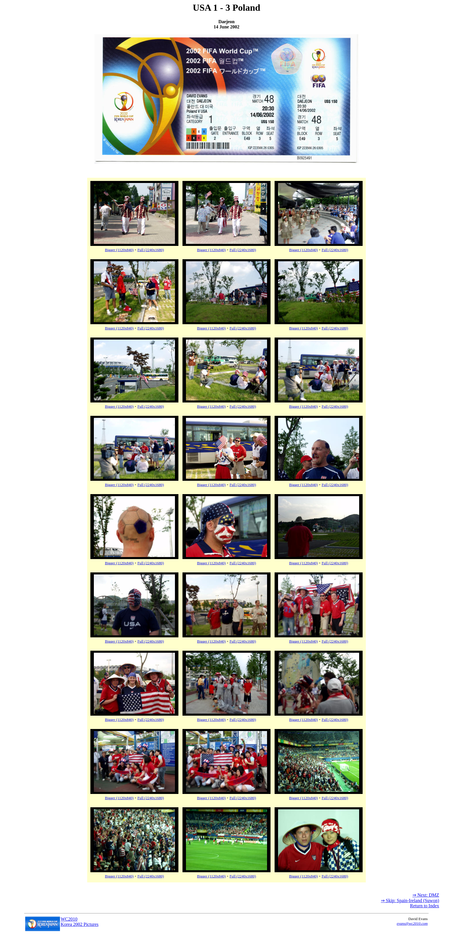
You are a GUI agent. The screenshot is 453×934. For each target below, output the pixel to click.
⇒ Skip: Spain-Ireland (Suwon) (410, 900)
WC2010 (69, 919)
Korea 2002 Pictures (79, 924)
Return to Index (424, 905)
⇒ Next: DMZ (425, 895)
